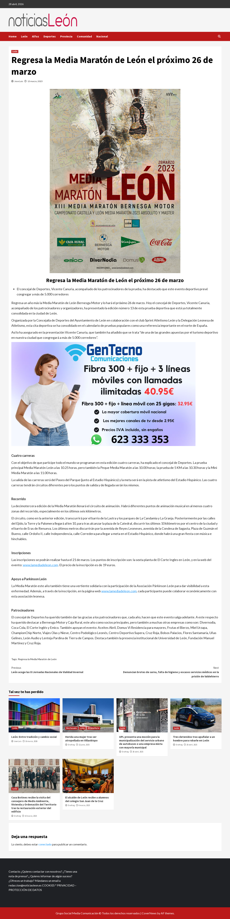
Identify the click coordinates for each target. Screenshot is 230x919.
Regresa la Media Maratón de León (37, 659)
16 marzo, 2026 (31, 741)
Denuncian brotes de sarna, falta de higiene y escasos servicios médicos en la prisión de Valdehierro (167, 672)
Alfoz (35, 36)
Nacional (102, 36)
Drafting (71, 744)
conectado (45, 844)
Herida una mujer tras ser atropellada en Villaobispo (81, 738)
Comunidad (84, 36)
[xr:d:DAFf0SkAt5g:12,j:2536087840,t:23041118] (103, 394)
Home (13, 36)
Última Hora (93, 728)
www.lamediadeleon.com (40, 565)
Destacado (71, 728)
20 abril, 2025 (192, 744)
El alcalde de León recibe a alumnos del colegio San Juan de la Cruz (87, 799)
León (24, 36)
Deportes (49, 36)
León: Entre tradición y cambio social (34, 737)
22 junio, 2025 (84, 744)
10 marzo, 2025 (31, 816)
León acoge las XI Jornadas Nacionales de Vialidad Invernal (63, 670)
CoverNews (149, 913)
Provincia (66, 36)
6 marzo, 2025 (84, 805)
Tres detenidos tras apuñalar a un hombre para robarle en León (194, 738)
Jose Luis (18, 81)
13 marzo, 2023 (35, 81)
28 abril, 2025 (138, 751)
